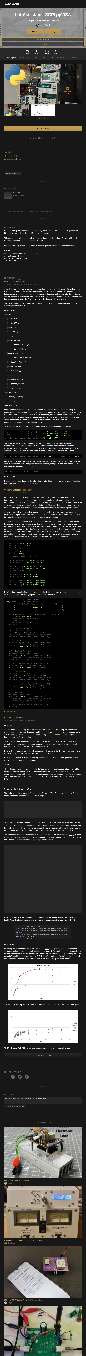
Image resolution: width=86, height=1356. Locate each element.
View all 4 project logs (43, 1055)
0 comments (32, 284)
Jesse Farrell (43, 25)
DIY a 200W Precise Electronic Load (18, 1181)
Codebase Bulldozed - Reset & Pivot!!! (19, 490)
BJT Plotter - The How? (13, 718)
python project (52, 289)
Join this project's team (13, 159)
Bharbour (9, 1243)
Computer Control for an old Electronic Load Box (23, 1240)
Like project (52, 32)
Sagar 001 (10, 1183)
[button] (80, 4)
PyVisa (12, 746)
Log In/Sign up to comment (15, 1106)
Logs (50, 57)
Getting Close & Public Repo (15, 281)
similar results (46, 758)
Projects (16, 193)
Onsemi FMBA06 (53, 735)
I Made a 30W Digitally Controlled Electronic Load (23, 1300)
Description (11, 58)
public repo (34, 484)
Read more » (9, 711)
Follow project (35, 32)
